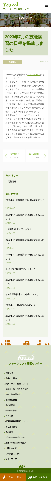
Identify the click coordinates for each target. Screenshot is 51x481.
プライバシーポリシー (14, 438)
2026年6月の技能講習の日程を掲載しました (24, 202)
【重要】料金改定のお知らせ (19, 229)
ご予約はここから (13, 454)
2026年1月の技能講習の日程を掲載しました (24, 318)
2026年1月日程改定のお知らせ (20, 305)
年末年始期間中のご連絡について (21, 294)
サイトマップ (11, 459)
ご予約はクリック (15, 477)
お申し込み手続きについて (16, 394)
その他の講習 (11, 400)
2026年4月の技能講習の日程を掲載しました (24, 242)
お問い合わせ (40, 477)
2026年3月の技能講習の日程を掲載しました (24, 256)
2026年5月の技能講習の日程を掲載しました (24, 217)
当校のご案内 (11, 378)
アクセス (9, 416)
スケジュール (33, 74)
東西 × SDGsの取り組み (15, 443)
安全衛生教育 (11, 411)
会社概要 (9, 432)
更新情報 (12, 62)
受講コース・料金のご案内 (16, 389)
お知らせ (9, 373)
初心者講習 (10, 405)
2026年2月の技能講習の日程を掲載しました (24, 282)
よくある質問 (11, 427)
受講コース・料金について (16, 384)
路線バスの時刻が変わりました (20, 269)
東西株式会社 (28, 471)
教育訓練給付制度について (16, 421)
